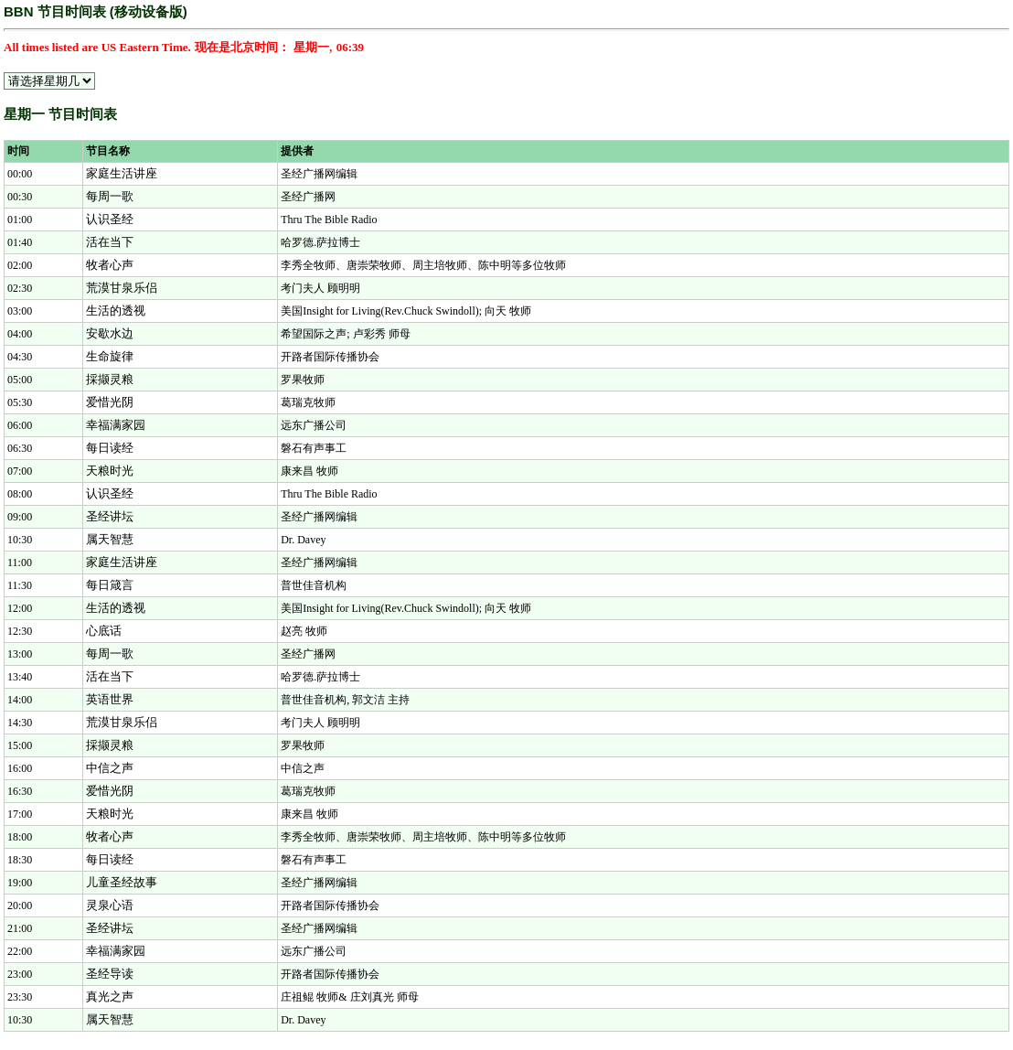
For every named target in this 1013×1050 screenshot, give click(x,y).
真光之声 (109, 996)
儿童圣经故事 (121, 882)
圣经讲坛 (109, 516)
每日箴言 (109, 585)
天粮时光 (109, 470)
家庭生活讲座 (121, 173)
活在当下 (109, 242)
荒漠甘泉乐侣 (121, 288)
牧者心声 (109, 265)
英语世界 (109, 699)
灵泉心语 (109, 905)
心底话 (104, 631)
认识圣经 (109, 219)
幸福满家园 (115, 425)
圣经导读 (109, 973)
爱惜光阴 (109, 402)
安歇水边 (109, 333)
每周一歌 (109, 196)
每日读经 (109, 448)
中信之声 (109, 768)
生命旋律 (109, 356)
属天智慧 (109, 539)
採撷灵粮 (109, 379)
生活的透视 (115, 310)
